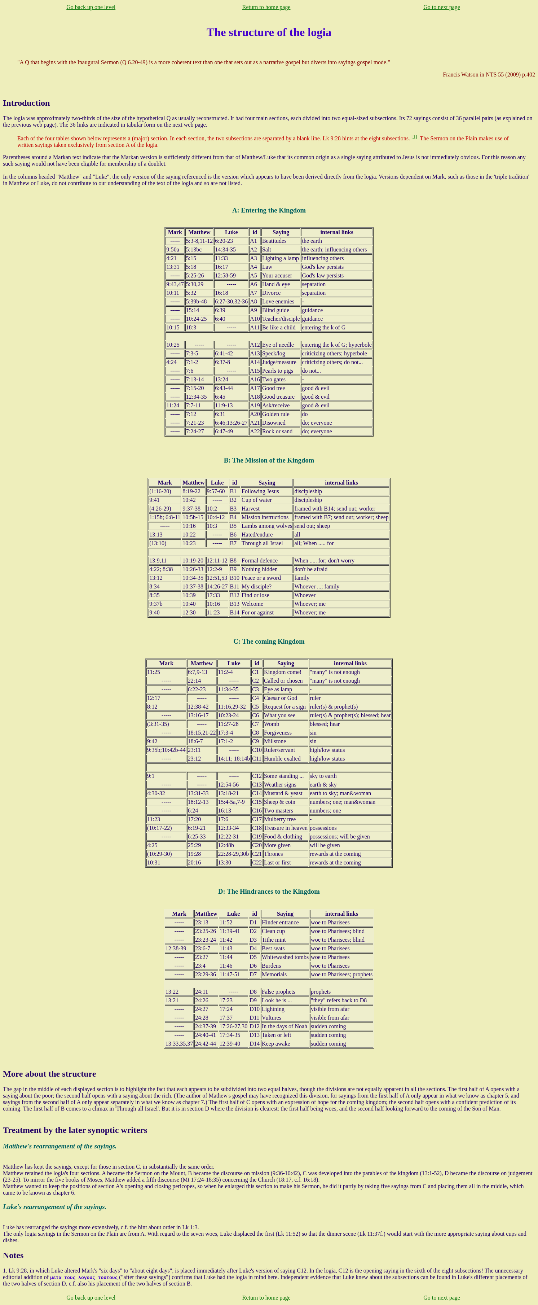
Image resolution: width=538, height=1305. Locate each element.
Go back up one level (90, 7)
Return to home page (266, 7)
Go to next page (441, 7)
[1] (414, 136)
